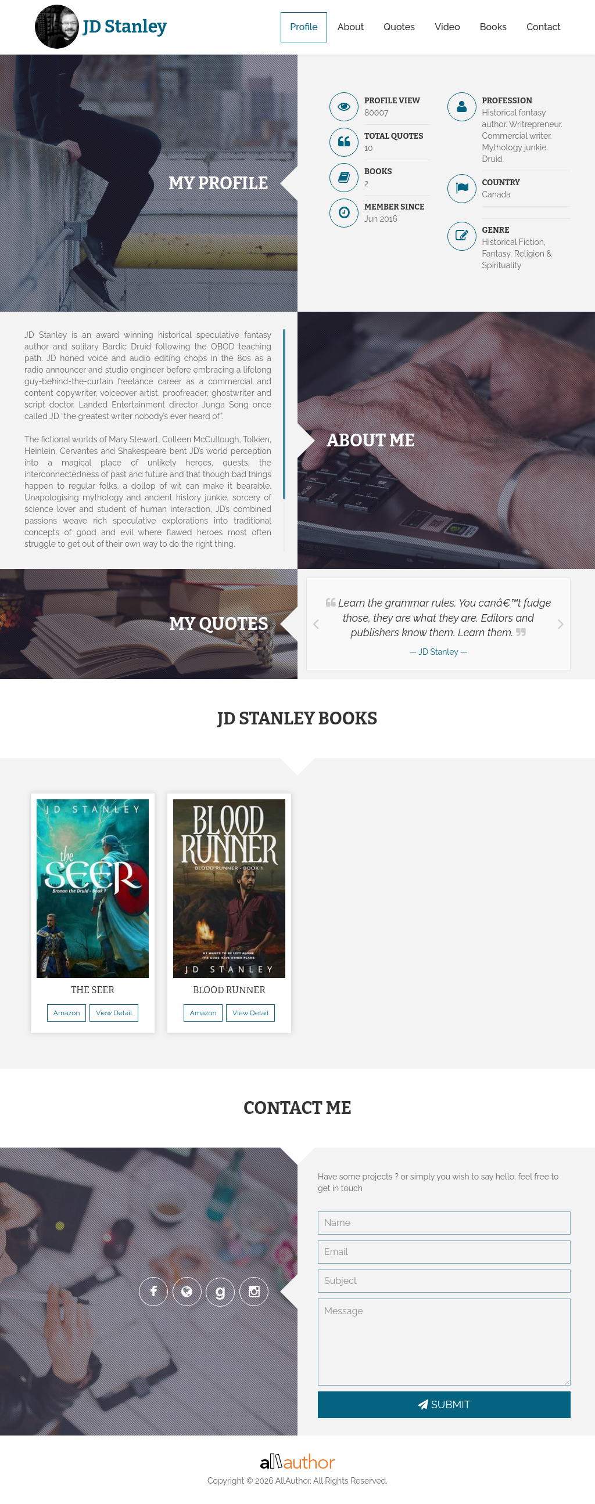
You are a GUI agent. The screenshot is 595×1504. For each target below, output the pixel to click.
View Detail (114, 1013)
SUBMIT (444, 1404)
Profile (303, 27)
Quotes (399, 27)
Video (447, 27)
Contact (543, 27)
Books (493, 27)
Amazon (66, 1013)
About (351, 27)
